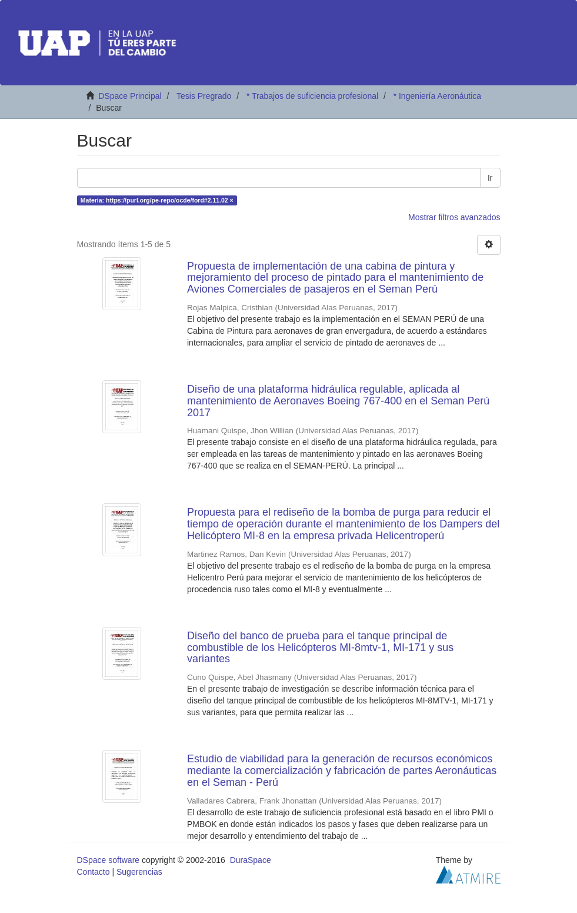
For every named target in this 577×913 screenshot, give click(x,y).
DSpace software (108, 860)
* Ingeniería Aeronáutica (437, 96)
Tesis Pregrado (203, 96)
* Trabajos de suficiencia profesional (312, 96)
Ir (490, 177)
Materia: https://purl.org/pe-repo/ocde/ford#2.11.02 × (157, 200)
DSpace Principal (129, 96)
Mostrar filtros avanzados (454, 217)
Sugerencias (139, 872)
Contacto (93, 872)
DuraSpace (250, 860)
